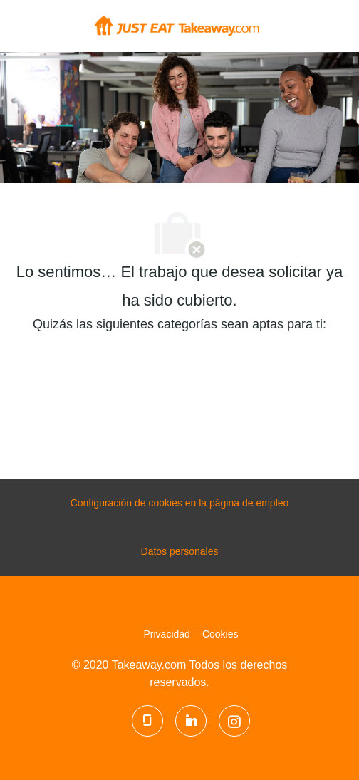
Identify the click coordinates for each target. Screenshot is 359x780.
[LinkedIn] (191, 721)
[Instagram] (234, 721)
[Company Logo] (176, 25)
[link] (169, 634)
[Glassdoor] (147, 721)
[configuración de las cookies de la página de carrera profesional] (179, 503)
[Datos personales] (180, 552)
